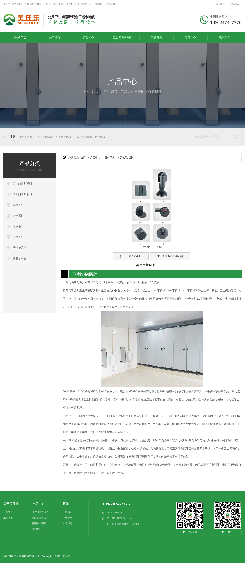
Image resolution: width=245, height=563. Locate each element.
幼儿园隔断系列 (22, 194)
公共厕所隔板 (63, 137)
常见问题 (67, 523)
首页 (83, 157)
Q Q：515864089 (112, 512)
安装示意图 (19, 258)
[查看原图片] (147, 247)
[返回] (159, 247)
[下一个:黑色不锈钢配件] (170, 256)
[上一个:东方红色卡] (130, 256)
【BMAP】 (219, 4)
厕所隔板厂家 (102, 137)
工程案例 (8, 517)
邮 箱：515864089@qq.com (117, 518)
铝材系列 (18, 237)
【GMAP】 (236, 4)
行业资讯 (67, 517)
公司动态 (67, 512)
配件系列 (18, 226)
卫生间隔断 (25, 137)
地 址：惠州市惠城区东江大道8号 (120, 524)
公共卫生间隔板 (44, 137)
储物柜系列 (19, 247)
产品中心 (95, 157)
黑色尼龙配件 (127, 157)
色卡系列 (18, 215)
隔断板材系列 (39, 523)
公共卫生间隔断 (83, 137)
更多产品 (37, 529)
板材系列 (18, 205)
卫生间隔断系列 (22, 183)
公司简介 (8, 512)
